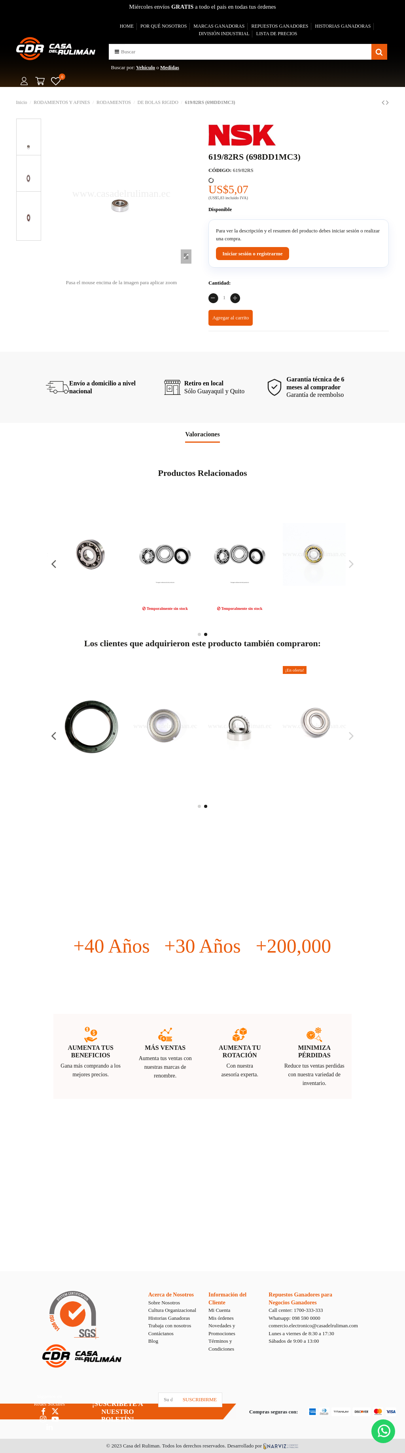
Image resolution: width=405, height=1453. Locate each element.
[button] (117, 51)
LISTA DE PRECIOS (276, 33)
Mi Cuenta (219, 1310)
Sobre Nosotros (164, 1303)
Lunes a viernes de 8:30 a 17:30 (301, 1333)
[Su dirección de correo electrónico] (168, 1400)
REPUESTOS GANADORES (279, 26)
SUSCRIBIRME (200, 1399)
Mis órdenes (221, 1318)
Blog (153, 1341)
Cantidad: (219, 283)
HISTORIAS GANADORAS (343, 26)
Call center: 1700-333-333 (296, 1310)
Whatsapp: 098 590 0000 (294, 1318)
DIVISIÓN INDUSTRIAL (224, 33)
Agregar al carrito (230, 318)
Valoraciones (202, 434)
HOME (127, 26)
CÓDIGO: (220, 170)
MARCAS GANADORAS (218, 26)
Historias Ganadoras (169, 1318)
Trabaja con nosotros (169, 1325)
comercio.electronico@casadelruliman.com (313, 1325)
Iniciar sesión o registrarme (252, 254)
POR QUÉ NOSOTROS (163, 26)
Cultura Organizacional (172, 1310)
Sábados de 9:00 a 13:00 (294, 1341)
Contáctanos (161, 1333)
